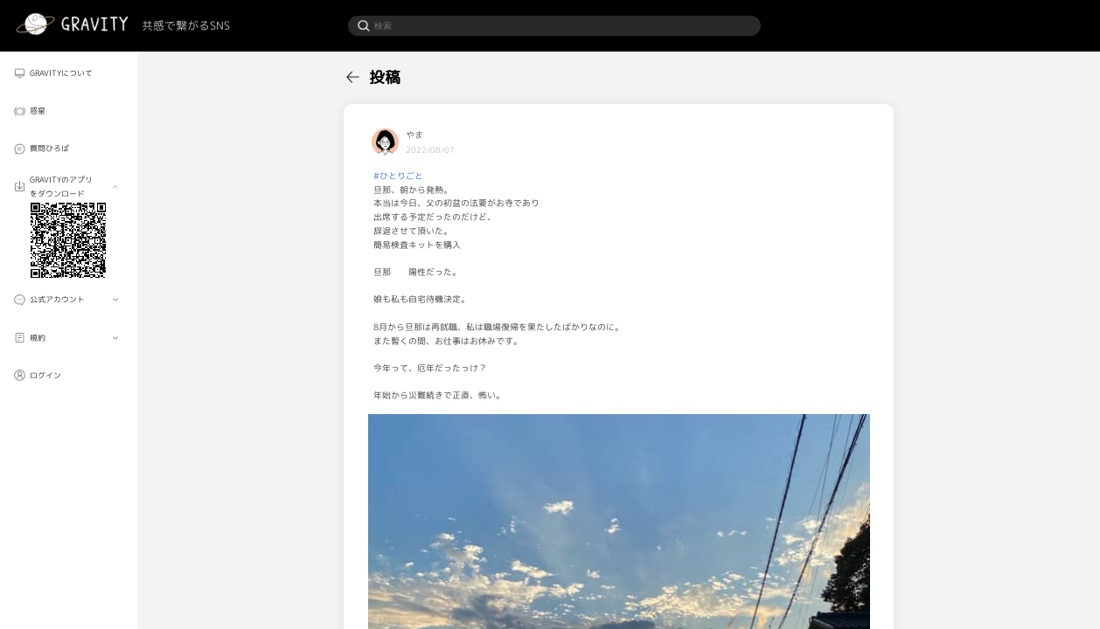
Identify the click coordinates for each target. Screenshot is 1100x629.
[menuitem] (69, 74)
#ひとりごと (398, 175)
